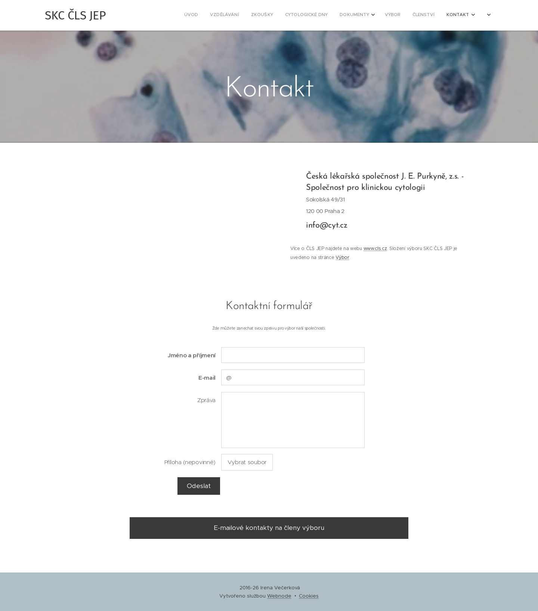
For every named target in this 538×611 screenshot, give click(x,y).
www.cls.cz (375, 248)
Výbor (342, 257)
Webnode (279, 596)
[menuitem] (344, 15)
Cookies (309, 596)
